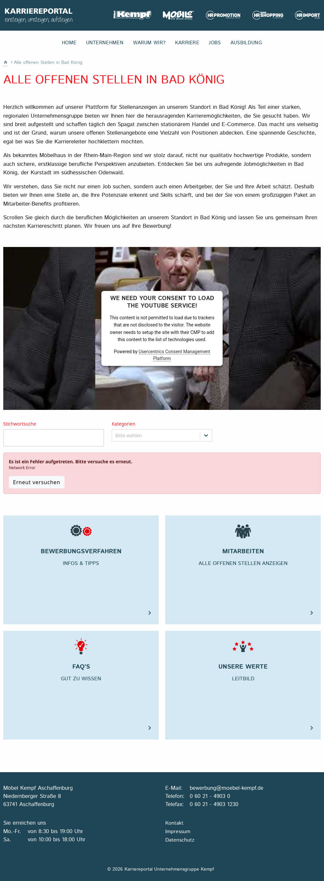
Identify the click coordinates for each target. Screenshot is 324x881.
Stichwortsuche (19, 424)
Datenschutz (179, 840)
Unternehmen (105, 43)
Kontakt (174, 823)
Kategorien (124, 424)
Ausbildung (246, 43)
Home (69, 43)
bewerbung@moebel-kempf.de (226, 788)
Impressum (177, 831)
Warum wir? (149, 43)
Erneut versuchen (36, 482)
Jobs (215, 43)
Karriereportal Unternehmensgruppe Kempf (38, 15)
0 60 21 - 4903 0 (210, 796)
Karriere (187, 43)
